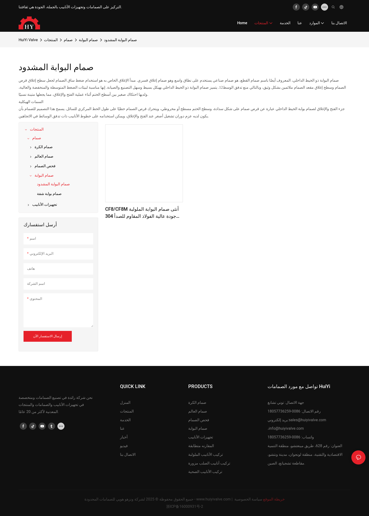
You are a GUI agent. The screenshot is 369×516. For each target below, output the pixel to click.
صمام (68, 40)
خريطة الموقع (274, 499)
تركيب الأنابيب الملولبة (205, 454)
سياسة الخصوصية (248, 499)
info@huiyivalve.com (286, 428)
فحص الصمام (198, 420)
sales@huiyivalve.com (307, 420)
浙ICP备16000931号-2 (184, 506)
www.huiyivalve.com (213, 499)
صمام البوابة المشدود (120, 40)
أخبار (124, 437)
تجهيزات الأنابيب (200, 437)
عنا (122, 428)
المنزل (125, 402)
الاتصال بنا (128, 454)
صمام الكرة (197, 402)
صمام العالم (197, 411)
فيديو (124, 446)
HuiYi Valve (28, 40)
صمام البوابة (88, 40)
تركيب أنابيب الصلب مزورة (209, 463)
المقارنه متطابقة (201, 446)
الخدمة (125, 420)
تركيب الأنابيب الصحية (205, 472)
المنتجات (51, 40)
